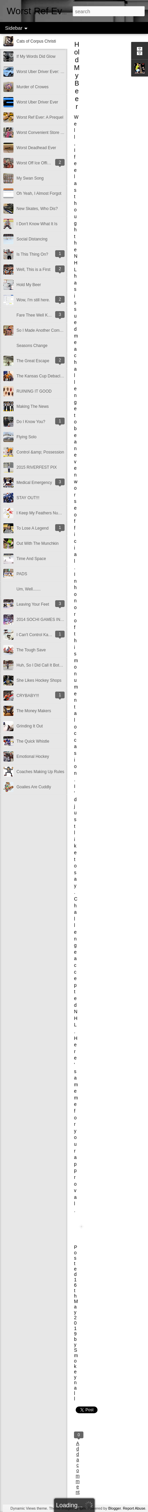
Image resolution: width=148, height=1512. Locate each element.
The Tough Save (31, 650)
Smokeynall (76, 1374)
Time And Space (31, 558)
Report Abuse (134, 1508)
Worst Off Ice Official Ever (39, 163)
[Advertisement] (111, 150)
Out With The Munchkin (37, 543)
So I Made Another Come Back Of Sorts (52, 330)
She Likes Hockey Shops (38, 680)
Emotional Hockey (32, 756)
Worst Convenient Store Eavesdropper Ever (55, 132)
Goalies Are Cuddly (33, 787)
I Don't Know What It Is (37, 224)
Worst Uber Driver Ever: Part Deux (47, 71)
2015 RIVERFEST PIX (36, 467)
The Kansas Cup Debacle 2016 (44, 376)
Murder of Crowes (32, 87)
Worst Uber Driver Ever (37, 102)
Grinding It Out (29, 726)
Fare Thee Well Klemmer (38, 315)
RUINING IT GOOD (33, 391)
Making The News (32, 406)
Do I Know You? (30, 421)
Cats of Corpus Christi (36, 41)
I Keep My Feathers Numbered (44, 513)
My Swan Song (30, 178)
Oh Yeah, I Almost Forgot (38, 193)
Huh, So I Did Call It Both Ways (44, 665)
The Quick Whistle (32, 741)
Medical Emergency (34, 482)
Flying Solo (26, 437)
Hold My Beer (28, 284)
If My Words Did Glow (36, 56)
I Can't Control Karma (35, 634)
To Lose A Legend (32, 528)
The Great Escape (32, 360)
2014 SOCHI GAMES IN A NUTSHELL (51, 619)
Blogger (114, 1508)
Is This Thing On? (32, 254)
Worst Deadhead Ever (36, 147)
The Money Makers (33, 710)
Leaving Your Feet (32, 604)
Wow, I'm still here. (33, 300)
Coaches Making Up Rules (40, 771)
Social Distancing (31, 239)
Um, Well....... (28, 589)
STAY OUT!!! (27, 497)
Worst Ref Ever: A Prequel (39, 117)
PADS (21, 574)
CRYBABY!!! (27, 695)
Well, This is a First (33, 269)
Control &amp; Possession (40, 452)
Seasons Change (31, 345)
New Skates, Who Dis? (37, 208)
